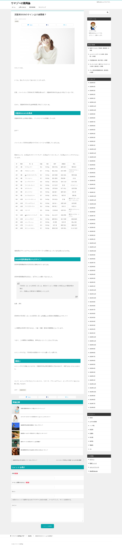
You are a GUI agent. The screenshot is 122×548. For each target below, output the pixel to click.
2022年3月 (92, 278)
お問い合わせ (22, 7)
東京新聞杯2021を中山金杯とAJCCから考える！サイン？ (34, 450)
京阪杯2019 (23, 390)
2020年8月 (92, 352)
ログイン (92, 459)
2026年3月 (92, 90)
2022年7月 (92, 262)
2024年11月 (93, 153)
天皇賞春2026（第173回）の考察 (98, 60)
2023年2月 (92, 235)
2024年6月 (92, 172)
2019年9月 (92, 395)
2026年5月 (92, 82)
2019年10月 (93, 391)
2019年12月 (93, 384)
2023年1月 (92, 239)
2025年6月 (92, 125)
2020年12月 (93, 337)
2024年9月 (92, 161)
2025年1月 (92, 145)
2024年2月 (92, 188)
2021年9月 (92, 302)
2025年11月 (93, 106)
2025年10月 (93, 110)
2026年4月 (92, 86)
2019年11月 (93, 388)
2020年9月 (92, 348)
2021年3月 (92, 325)
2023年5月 (92, 223)
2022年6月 (92, 266)
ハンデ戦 (92, 425)
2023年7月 (92, 215)
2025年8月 (92, 118)
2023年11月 (93, 200)
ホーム (13, 7)
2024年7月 (92, 168)
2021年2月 (92, 329)
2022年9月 (92, 255)
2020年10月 (93, 345)
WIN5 (91, 417)
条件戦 (91, 441)
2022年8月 (92, 258)
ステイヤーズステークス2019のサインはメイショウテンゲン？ (36, 416)
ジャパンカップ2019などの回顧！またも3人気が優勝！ (69, 460)
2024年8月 (92, 165)
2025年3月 (92, 137)
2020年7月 (92, 356)
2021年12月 (93, 290)
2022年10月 (93, 251)
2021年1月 (92, 333)
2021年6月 (92, 313)
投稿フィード (93, 463)
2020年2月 (92, 376)
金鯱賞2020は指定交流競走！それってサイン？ (32, 425)
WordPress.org (94, 471)
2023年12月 (93, 196)
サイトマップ (42, 7)
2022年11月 (93, 247)
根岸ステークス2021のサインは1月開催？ (31, 441)
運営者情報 (32, 7)
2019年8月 (92, 399)
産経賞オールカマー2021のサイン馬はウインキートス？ (34, 433)
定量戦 (91, 433)
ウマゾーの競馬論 (21, 3)
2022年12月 (93, 243)
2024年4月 (92, 180)
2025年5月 (92, 129)
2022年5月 (92, 270)
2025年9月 (92, 114)
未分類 (91, 437)
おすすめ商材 (93, 421)
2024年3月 (92, 184)
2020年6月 (92, 360)
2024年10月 (93, 157)
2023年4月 (92, 227)
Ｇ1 (91, 449)
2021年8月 (92, 305)
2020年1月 (92, 380)
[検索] (99, 12)
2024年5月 (92, 176)
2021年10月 (93, 298)
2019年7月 (92, 403)
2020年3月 (92, 372)
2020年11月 (93, 341)
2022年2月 (92, 282)
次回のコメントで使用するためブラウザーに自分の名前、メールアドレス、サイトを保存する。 (42, 499)
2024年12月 (93, 149)
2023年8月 (92, 211)
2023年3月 (92, 231)
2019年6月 (92, 407)
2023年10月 (93, 204)
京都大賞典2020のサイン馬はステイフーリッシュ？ (33, 408)
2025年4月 (92, 133)
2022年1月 (92, 286)
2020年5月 (92, 364)
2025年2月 (92, 141)
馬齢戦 (91, 445)
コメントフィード (94, 467)
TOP (18, 536)
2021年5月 (92, 317)
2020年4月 (92, 368)
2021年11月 (93, 294)
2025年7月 (92, 121)
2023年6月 (92, 219)
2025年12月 (93, 102)
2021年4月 (92, 321)
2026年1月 (92, 98)
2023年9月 (92, 208)
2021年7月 (92, 309)
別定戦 (16, 21)
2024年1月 (92, 192)
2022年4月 (92, 274)
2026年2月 (92, 94)
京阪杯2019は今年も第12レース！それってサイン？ (25, 460)
